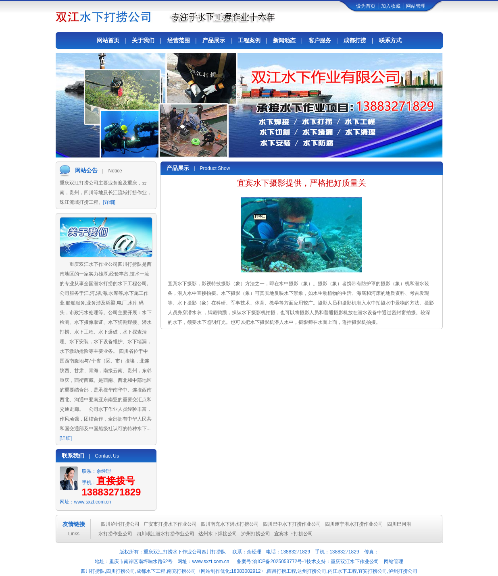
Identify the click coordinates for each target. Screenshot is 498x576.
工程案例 (249, 40)
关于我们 (143, 40)
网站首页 (108, 40)
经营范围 (178, 40)
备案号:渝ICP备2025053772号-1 (270, 561)
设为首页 (365, 6)
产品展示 (213, 40)
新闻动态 (284, 40)
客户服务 (319, 40)
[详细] (109, 202)
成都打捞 (355, 40)
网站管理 (415, 6)
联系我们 (73, 455)
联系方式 (390, 40)
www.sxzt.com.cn (92, 502)
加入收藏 (390, 6)
